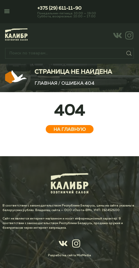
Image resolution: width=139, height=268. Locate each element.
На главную (69, 129)
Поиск (129, 53)
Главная (45, 83)
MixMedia (84, 255)
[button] (7, 12)
